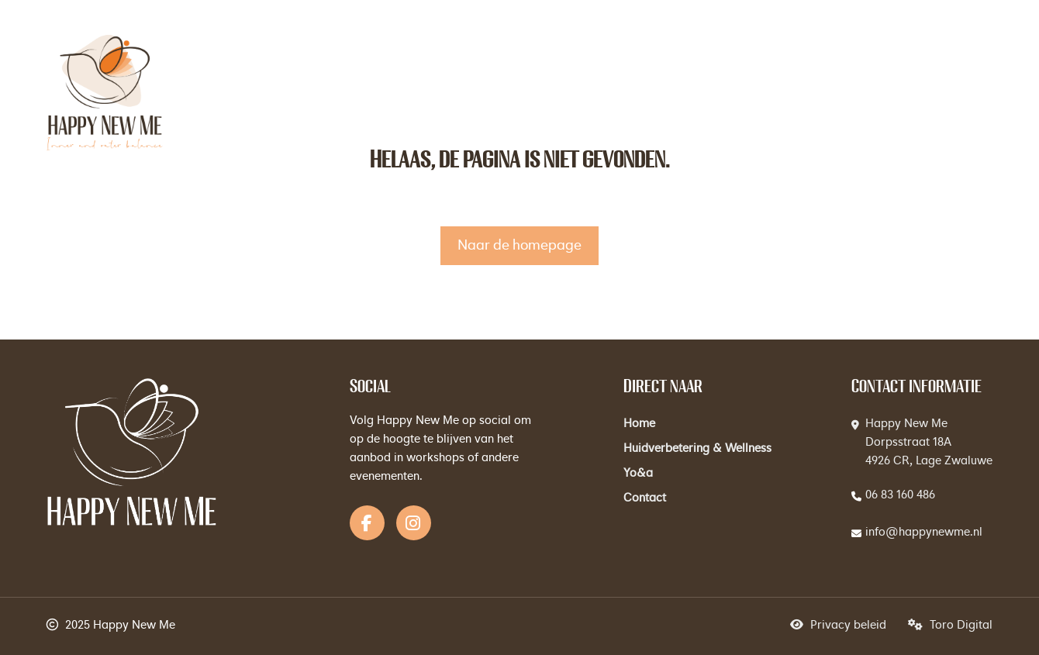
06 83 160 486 (900, 496)
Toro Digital (950, 626)
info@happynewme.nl (923, 533)
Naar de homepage (519, 246)
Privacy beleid (838, 626)
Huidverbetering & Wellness (697, 449)
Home (639, 424)
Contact (644, 499)
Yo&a (638, 474)
